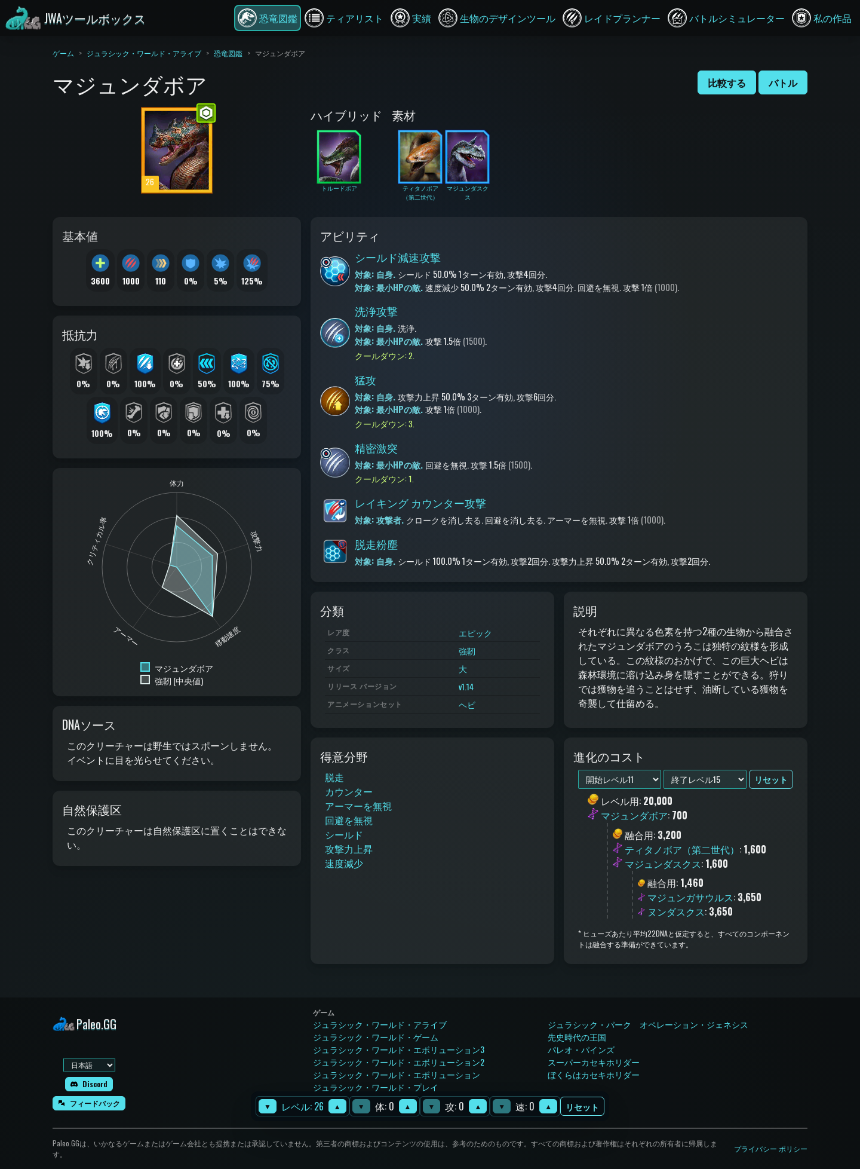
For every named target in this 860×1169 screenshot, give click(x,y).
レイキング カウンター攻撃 (420, 502)
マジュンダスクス (663, 863)
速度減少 (344, 863)
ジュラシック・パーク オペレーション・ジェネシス (648, 1024)
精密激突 (376, 447)
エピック (475, 632)
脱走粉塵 (376, 544)
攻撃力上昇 (349, 848)
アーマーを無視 (358, 805)
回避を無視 (349, 820)
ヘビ (467, 704)
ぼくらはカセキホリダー (594, 1074)
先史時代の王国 (577, 1036)
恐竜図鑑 (228, 53)
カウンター (349, 791)
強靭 (467, 650)
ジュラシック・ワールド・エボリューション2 (398, 1061)
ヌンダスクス (676, 911)
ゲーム (63, 53)
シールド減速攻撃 (398, 257)
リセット (582, 1106)
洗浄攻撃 (376, 311)
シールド (344, 834)
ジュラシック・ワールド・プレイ (375, 1087)
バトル (783, 82)
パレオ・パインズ (581, 1049)
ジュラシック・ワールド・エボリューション (396, 1074)
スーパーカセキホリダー (594, 1061)
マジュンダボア (634, 816)
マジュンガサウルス (690, 897)
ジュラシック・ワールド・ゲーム (375, 1036)
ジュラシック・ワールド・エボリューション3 (398, 1049)
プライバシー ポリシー (770, 1148)
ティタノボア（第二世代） (682, 849)
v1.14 (466, 686)
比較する (727, 82)
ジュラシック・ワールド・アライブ (144, 53)
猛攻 (365, 379)
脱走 (334, 777)
